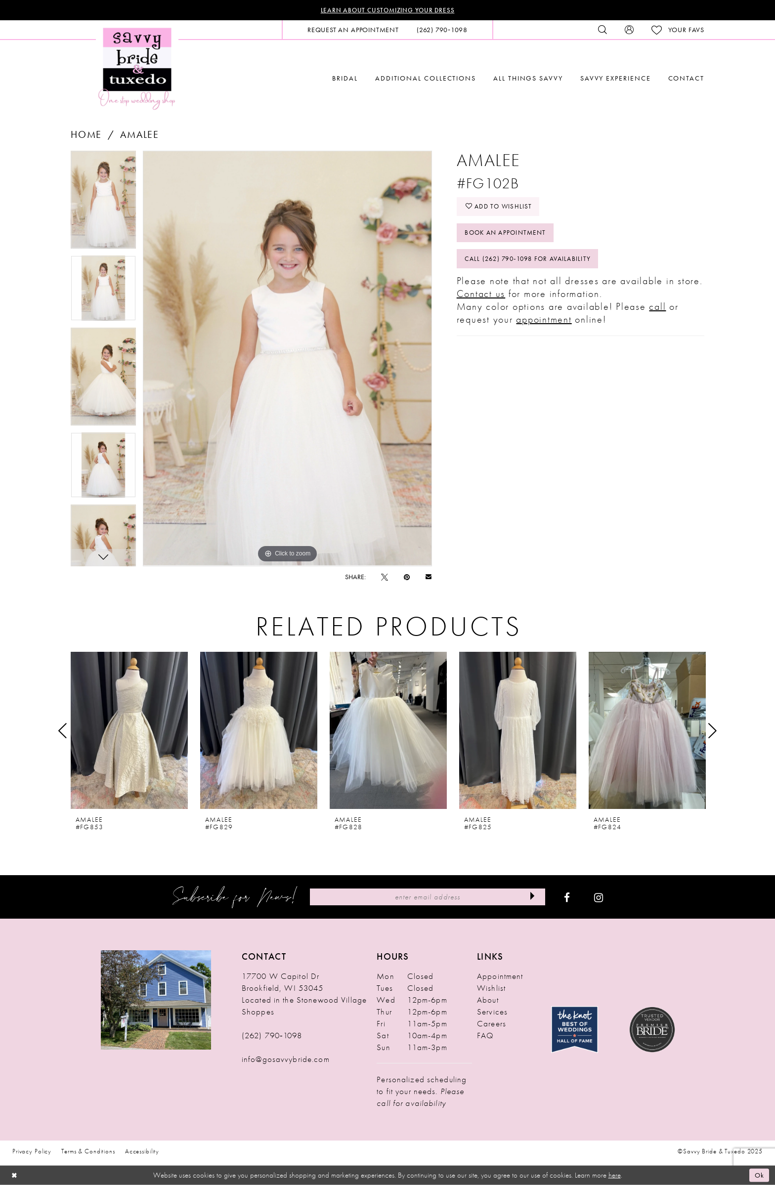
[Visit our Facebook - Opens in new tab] (566, 897)
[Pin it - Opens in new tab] (406, 577)
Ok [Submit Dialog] (759, 1175)
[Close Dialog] (15, 1175)
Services (492, 1012)
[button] (629, 30)
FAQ (485, 1035)
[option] (103, 203)
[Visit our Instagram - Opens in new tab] (598, 897)
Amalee (139, 134)
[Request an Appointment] (353, 30)
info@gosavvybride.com (286, 1059)
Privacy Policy (31, 1151)
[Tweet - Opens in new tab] (384, 577)
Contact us (481, 297)
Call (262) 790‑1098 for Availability (532, 261)
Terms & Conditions (88, 1151)
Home (86, 134)
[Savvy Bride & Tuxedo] (137, 68)
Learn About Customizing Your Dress (388, 10)
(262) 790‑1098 (272, 1035)
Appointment (500, 976)
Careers (491, 1023)
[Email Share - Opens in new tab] (428, 577)
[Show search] (602, 30)
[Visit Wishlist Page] (678, 30)
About (488, 1000)
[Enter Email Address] (427, 897)
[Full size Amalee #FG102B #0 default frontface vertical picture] (287, 359)
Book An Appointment (508, 234)
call (657, 309)
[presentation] (129, 730)
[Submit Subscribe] (531, 897)
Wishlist (491, 988)
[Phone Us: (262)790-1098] (442, 30)
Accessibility (142, 1151)
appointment (543, 322)
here (614, 1175)
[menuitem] (353, 30)
